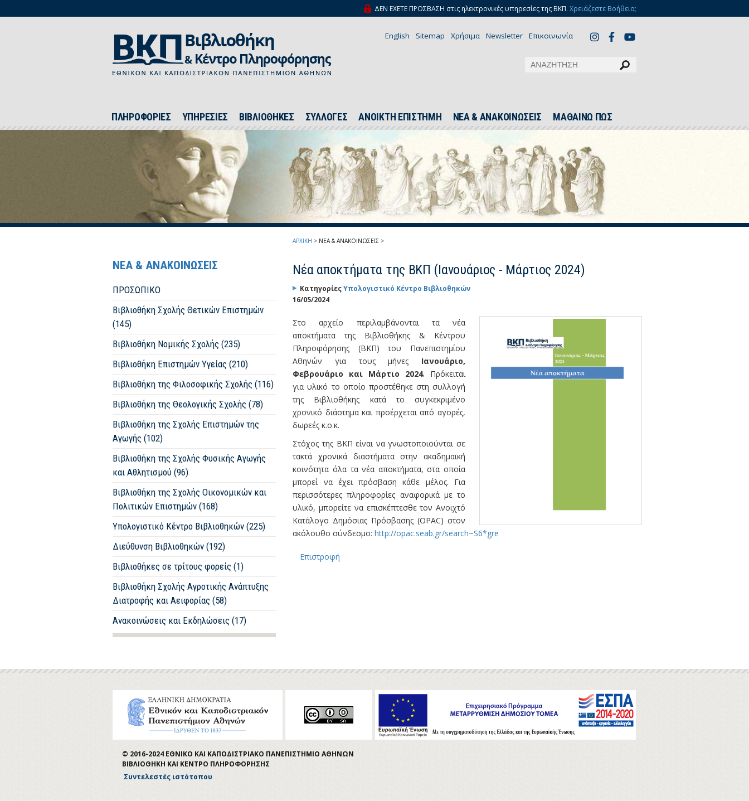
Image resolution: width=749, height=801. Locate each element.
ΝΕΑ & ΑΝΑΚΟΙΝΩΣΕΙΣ (497, 117)
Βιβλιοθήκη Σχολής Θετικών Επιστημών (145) (188, 316)
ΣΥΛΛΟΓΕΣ (326, 117)
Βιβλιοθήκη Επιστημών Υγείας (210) (180, 364)
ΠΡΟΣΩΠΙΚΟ (136, 289)
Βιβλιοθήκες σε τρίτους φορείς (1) (178, 566)
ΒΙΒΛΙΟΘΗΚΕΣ (266, 117)
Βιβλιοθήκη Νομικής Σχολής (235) (176, 343)
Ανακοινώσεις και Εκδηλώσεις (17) (179, 620)
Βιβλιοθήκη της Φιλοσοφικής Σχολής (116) (193, 384)
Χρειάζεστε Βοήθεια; (603, 8)
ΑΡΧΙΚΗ (302, 241)
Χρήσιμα (465, 36)
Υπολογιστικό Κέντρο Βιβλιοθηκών (406, 288)
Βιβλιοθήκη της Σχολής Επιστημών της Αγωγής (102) (186, 431)
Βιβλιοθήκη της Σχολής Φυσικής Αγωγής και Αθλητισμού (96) (189, 465)
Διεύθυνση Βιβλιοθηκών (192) (169, 546)
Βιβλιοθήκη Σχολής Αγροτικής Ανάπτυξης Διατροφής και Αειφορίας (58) (191, 593)
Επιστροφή (320, 556)
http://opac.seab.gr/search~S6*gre (436, 533)
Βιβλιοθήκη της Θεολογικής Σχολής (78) (188, 404)
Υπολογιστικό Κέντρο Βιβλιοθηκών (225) (189, 526)
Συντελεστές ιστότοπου (168, 776)
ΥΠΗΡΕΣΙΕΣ (205, 117)
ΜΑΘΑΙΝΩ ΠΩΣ (582, 117)
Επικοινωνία (551, 36)
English (397, 36)
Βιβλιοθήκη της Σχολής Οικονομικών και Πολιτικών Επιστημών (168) (189, 499)
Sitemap (430, 36)
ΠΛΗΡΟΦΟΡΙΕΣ (141, 117)
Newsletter (504, 36)
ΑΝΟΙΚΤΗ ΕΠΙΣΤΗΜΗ (399, 117)
